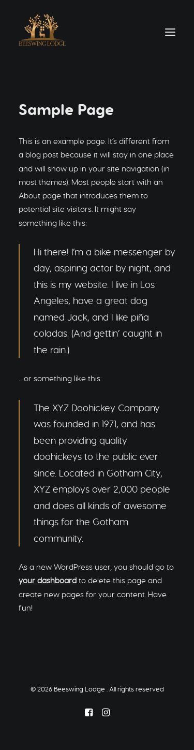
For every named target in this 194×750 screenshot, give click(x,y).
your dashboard (48, 580)
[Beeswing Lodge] (42, 32)
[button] (170, 32)
